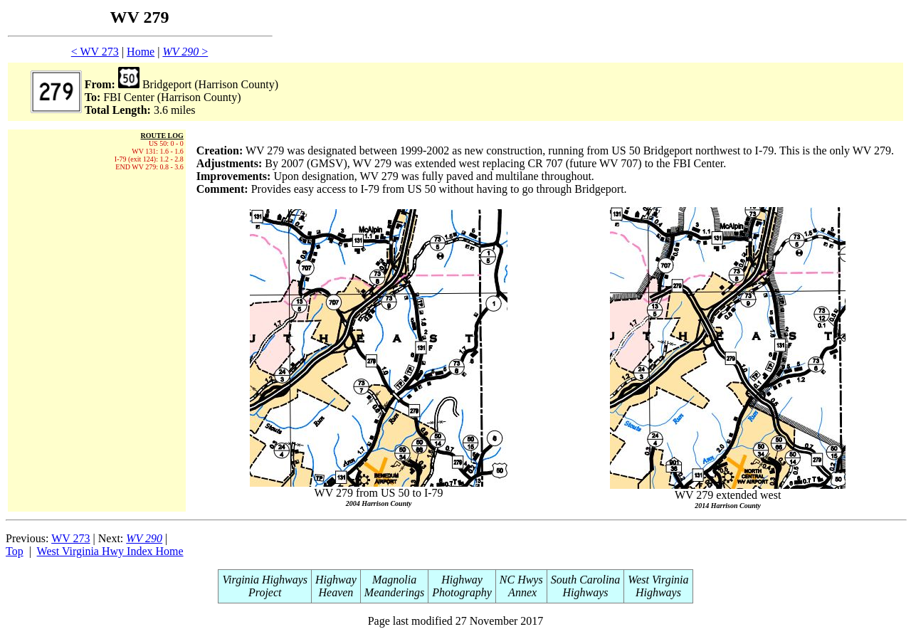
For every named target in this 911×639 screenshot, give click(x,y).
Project (265, 592)
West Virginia (658, 580)
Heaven (335, 592)
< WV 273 (95, 52)
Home (140, 52)
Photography (462, 592)
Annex (521, 592)
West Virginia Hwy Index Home (110, 551)
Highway (336, 580)
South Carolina (586, 580)
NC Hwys (521, 580)
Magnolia (394, 580)
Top (14, 551)
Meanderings (394, 592)
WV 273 (70, 538)
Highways (586, 592)
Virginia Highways (264, 580)
